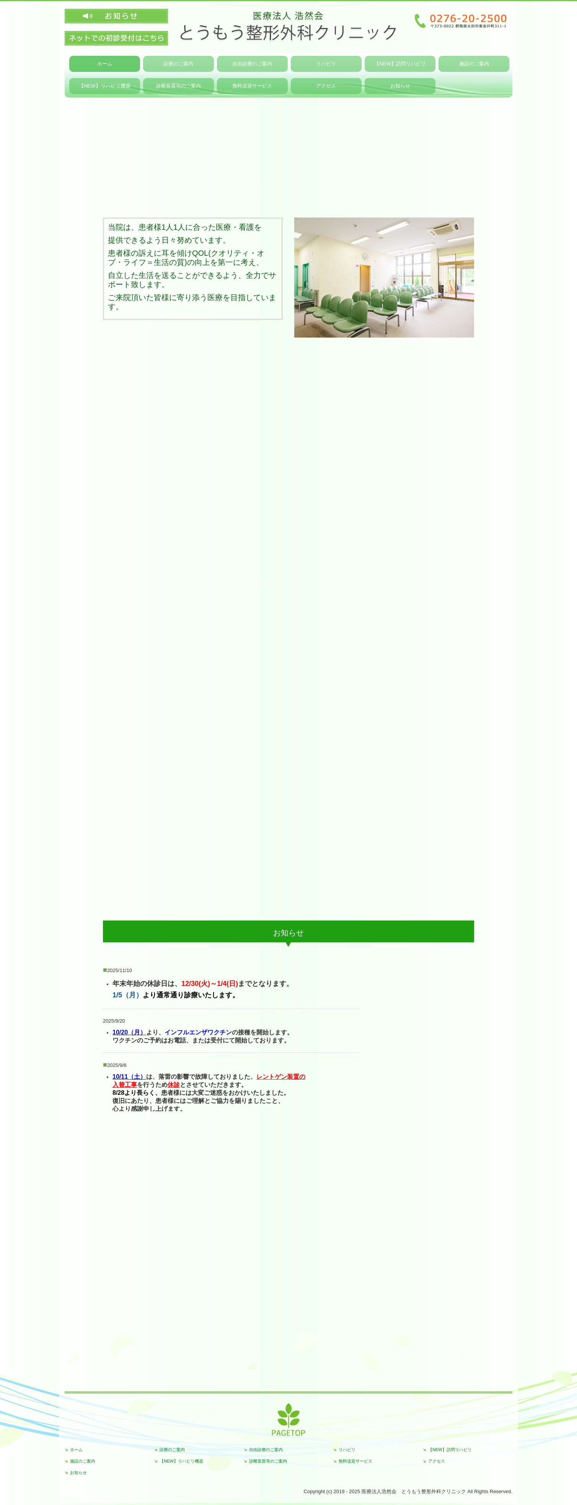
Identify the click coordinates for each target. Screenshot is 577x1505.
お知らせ (78, 1472)
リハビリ (326, 64)
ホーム (104, 64)
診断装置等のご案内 (268, 1461)
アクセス (436, 1461)
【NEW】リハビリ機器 (181, 1461)
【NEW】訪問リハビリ (399, 64)
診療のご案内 (178, 64)
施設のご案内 (474, 64)
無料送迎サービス (355, 1461)
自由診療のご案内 (252, 64)
